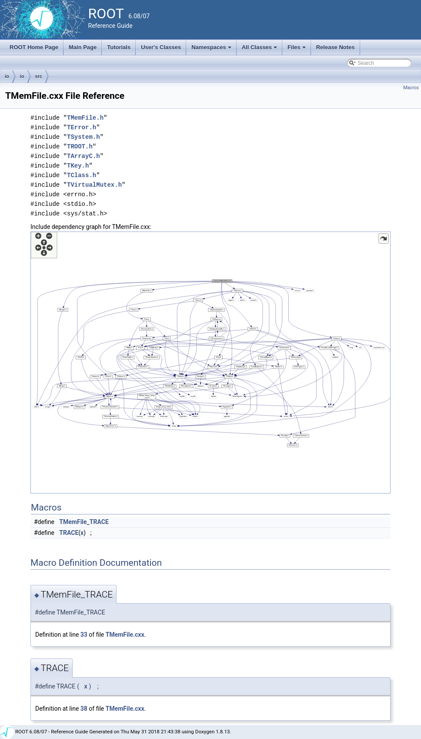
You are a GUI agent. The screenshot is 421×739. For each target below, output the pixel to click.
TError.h (81, 127)
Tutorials (118, 47)
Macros (411, 88)
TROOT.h (80, 146)
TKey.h (78, 165)
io (7, 76)
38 (83, 708)
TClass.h (81, 175)
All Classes (260, 49)
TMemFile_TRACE (83, 521)
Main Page (83, 47)
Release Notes (335, 47)
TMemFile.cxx (125, 634)
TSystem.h (83, 137)
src (39, 76)
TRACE (68, 532)
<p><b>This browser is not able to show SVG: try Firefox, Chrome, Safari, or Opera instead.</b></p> (210, 362)
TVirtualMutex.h (94, 185)
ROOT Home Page (34, 47)
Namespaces (212, 49)
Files (297, 49)
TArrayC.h (83, 156)
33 (83, 634)
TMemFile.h (85, 118)
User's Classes (161, 47)
